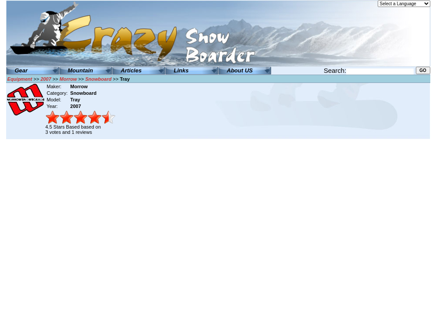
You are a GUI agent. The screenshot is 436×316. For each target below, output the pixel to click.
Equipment (19, 79)
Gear (21, 70)
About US (240, 70)
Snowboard (98, 79)
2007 (45, 79)
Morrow (68, 79)
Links (181, 70)
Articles (131, 70)
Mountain (80, 70)
